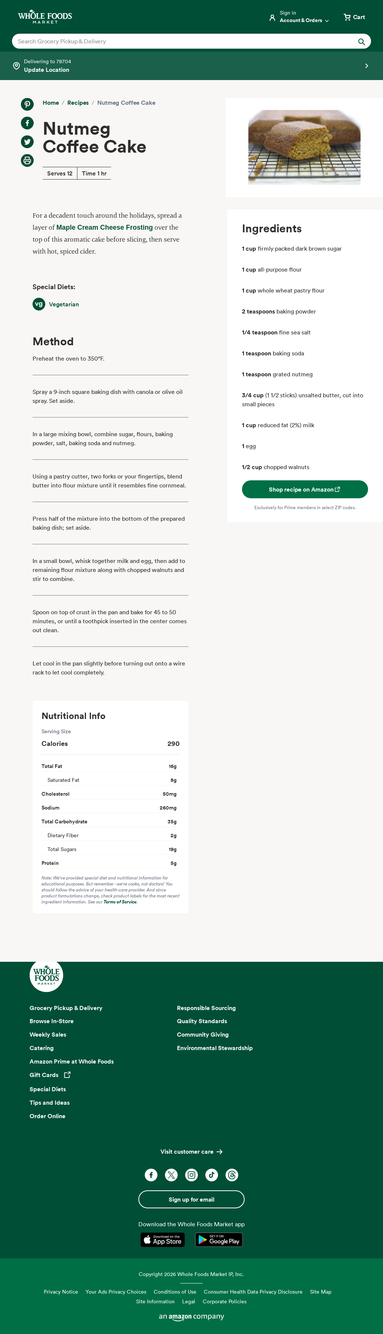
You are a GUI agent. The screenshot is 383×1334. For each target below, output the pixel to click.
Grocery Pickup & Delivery (66, 1008)
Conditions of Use (175, 1291)
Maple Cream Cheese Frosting (104, 227)
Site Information (155, 1301)
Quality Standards (202, 1021)
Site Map (320, 1291)
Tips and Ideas (50, 1102)
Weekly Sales (48, 1034)
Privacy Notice (61, 1291)
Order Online (47, 1116)
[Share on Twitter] (27, 141)
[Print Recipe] (27, 160)
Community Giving (203, 1034)
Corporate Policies (224, 1301)
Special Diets (48, 1089)
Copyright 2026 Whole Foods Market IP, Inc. (191, 1274)
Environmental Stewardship (215, 1048)
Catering (42, 1048)
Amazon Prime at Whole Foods (72, 1061)
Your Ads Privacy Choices (116, 1291)
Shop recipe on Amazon (305, 489)
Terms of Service (120, 901)
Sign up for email (191, 1199)
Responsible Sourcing (206, 1008)
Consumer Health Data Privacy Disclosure (253, 1291)
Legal (188, 1301)
